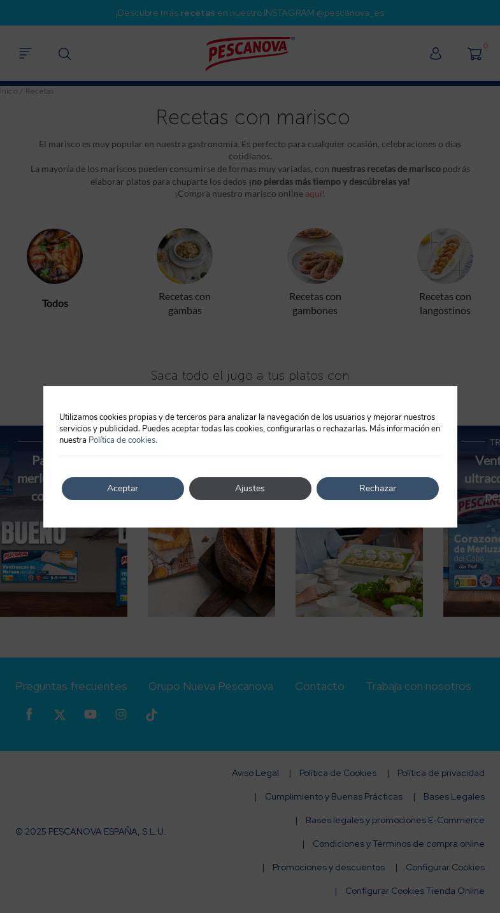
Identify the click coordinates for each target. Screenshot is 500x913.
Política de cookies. (123, 440)
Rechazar (377, 488)
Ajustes (250, 488)
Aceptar (122, 488)
